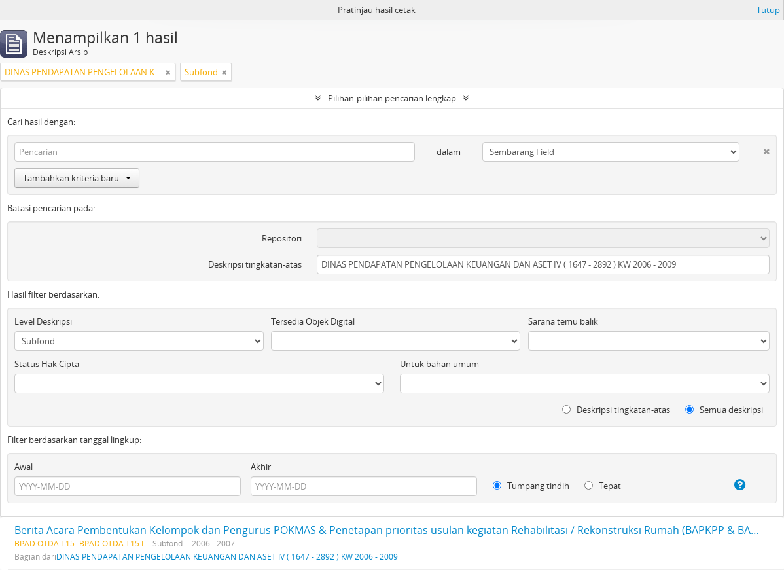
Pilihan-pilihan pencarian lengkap (392, 98)
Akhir (261, 466)
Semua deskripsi (724, 410)
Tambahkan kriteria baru (77, 178)
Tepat (602, 485)
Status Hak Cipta (46, 364)
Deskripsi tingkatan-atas (255, 264)
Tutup (768, 10)
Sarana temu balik (563, 321)
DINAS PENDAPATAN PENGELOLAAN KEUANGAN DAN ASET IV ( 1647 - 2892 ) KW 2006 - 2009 (227, 556)
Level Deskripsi (43, 321)
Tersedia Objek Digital (313, 321)
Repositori (282, 238)
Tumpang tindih (531, 485)
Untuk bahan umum (439, 364)
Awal (23, 466)
